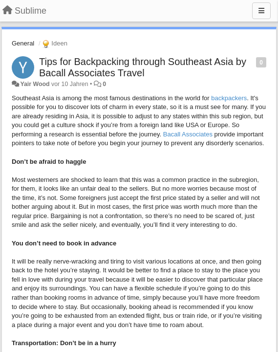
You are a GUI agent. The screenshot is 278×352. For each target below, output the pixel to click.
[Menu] (261, 10)
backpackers (229, 98)
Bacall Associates (188, 134)
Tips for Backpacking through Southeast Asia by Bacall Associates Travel (142, 67)
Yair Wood (34, 84)
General (23, 43)
